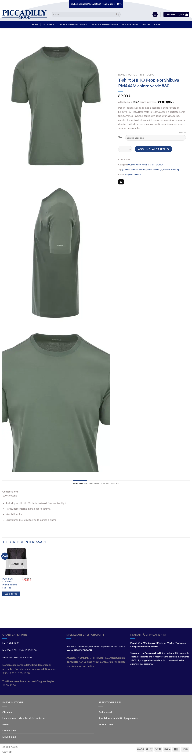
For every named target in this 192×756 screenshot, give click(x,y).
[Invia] (117, 14)
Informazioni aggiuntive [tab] (104, 483)
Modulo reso (105, 724)
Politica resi (105, 712)
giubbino (126, 169)
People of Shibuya (133, 174)
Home (121, 74)
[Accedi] (155, 14)
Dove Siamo (9, 730)
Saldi (157, 24)
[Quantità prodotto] (125, 149)
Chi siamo (7, 712)
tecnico (166, 169)
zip (178, 169)
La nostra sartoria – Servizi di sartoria (23, 718)
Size (120, 137)
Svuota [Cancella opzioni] (182, 133)
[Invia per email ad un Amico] (121, 182)
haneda (134, 169)
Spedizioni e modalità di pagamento (118, 718)
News (5, 724)
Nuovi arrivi (130, 24)
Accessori (49, 24)
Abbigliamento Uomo (104, 24)
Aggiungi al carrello (153, 149)
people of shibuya (154, 169)
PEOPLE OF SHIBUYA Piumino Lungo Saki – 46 (9, 583)
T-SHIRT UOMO (146, 74)
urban (173, 169)
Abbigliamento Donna (73, 24)
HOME (35, 24)
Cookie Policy (10, 747)
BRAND (146, 24)
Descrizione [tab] (80, 483)
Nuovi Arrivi (141, 164)
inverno (142, 169)
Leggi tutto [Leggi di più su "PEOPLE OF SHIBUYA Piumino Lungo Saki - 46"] (11, 594)
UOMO (131, 74)
